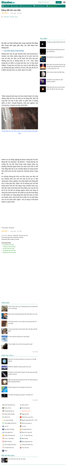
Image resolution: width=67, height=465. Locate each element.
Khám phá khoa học (26, 6)
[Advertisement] (19, 29)
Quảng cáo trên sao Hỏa (9, 252)
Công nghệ (14, 6)
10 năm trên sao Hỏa (8, 248)
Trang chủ (5, 6)
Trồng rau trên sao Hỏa (9, 246)
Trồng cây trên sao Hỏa (9, 250)
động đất (15, 235)
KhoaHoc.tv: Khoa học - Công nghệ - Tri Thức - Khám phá (9, 2)
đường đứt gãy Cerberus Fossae (10, 239)
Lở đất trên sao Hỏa (8, 244)
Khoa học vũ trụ (51, 6)
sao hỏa (10, 235)
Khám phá (6, 16)
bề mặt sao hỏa (23, 235)
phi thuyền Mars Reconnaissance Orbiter (12, 237)
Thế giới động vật (39, 6)
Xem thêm (35, 351)
